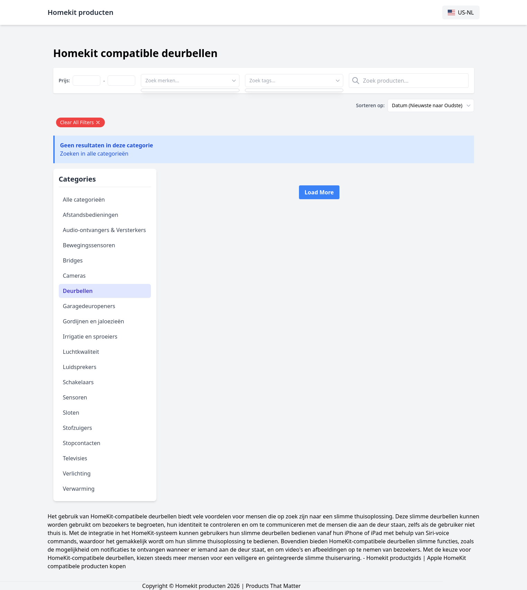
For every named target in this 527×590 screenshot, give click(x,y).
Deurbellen (78, 291)
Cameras (74, 275)
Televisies (75, 458)
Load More (319, 192)
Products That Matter (273, 586)
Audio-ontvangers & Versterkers (104, 230)
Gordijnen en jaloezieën (93, 321)
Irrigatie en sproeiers (90, 336)
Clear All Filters (80, 122)
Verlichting (77, 473)
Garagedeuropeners (89, 306)
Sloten (71, 412)
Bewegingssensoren (89, 245)
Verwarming (79, 488)
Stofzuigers (77, 428)
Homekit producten (80, 12)
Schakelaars (78, 382)
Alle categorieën (84, 199)
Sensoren (75, 397)
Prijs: (64, 80)
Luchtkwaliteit (81, 352)
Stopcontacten (81, 443)
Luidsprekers (80, 367)
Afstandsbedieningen (90, 215)
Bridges (73, 260)
